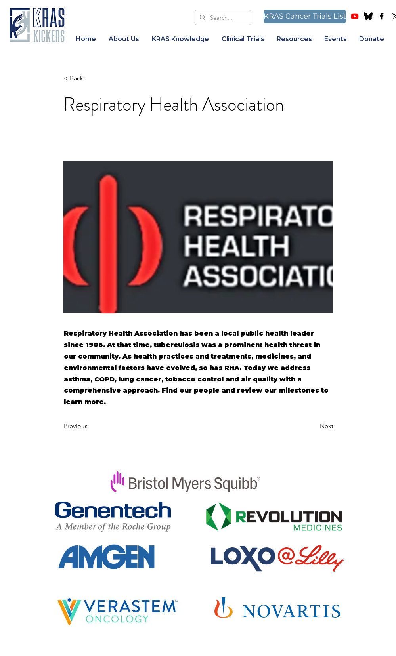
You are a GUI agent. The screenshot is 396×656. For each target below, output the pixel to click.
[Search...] (222, 17)
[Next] (313, 426)
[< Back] (90, 78)
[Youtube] (354, 16)
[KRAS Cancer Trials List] (304, 16)
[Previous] (90, 426)
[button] (123, 39)
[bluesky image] (368, 16)
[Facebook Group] (381, 16)
